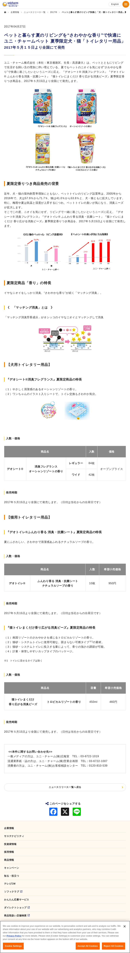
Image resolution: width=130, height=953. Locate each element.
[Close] (124, 927)
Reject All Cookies (113, 947)
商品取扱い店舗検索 (15, 915)
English (115, 4)
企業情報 (9, 828)
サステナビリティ (14, 836)
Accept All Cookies (88, 947)
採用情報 (9, 852)
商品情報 (9, 860)
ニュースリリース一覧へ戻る (65, 787)
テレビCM (10, 883)
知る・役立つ (11, 875)
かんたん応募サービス (16, 899)
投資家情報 (10, 844)
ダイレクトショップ (15, 907)
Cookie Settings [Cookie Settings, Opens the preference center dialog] (13, 947)
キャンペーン (11, 867)
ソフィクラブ (11, 891)
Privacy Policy (13, 937)
